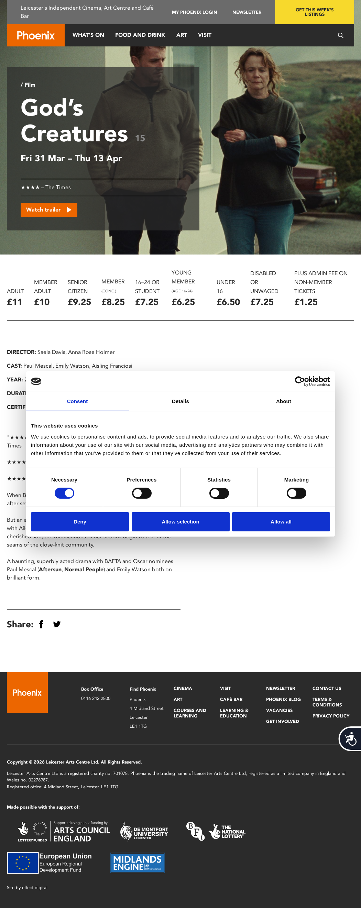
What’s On (88, 35)
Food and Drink (140, 35)
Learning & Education (234, 713)
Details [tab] (180, 401)
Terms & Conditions (327, 702)
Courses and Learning (190, 713)
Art (181, 35)
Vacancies (279, 710)
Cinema (183, 688)
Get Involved (282, 721)
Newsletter (246, 12)
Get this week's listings (314, 12)
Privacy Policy (331, 715)
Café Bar (231, 699)
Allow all (281, 522)
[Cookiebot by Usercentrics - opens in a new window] (300, 381)
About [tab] (283, 401)
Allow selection (180, 522)
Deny (80, 522)
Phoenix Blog (283, 699)
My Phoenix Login (194, 12)
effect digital (34, 887)
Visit (204, 35)
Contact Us (327, 688)
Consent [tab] (77, 401)
